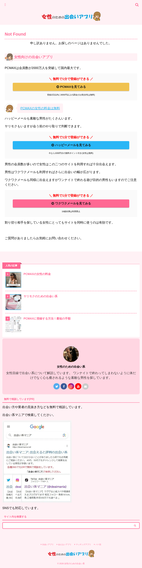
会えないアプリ (64, 544)
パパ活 (98, 544)
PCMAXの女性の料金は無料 (40, 108)
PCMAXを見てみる (71, 86)
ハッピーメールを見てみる (71, 145)
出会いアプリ (48, 544)
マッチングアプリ (83, 544)
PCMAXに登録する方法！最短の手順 (47, 318)
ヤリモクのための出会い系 (40, 296)
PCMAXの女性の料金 (37, 274)
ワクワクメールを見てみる (71, 203)
